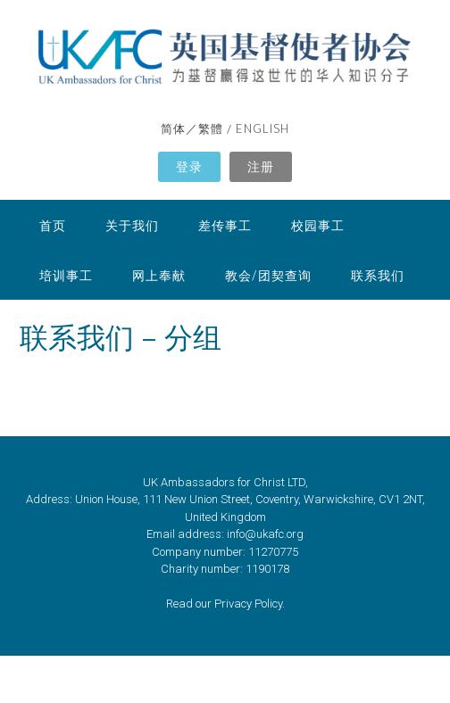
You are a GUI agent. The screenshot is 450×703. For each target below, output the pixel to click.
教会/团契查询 (268, 276)
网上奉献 (159, 276)
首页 (52, 226)
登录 (189, 166)
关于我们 (132, 226)
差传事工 (225, 226)
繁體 (210, 128)
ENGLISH (262, 128)
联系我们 (377, 276)
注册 (260, 166)
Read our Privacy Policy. (225, 603)
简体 (173, 128)
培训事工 (66, 276)
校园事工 (318, 226)
